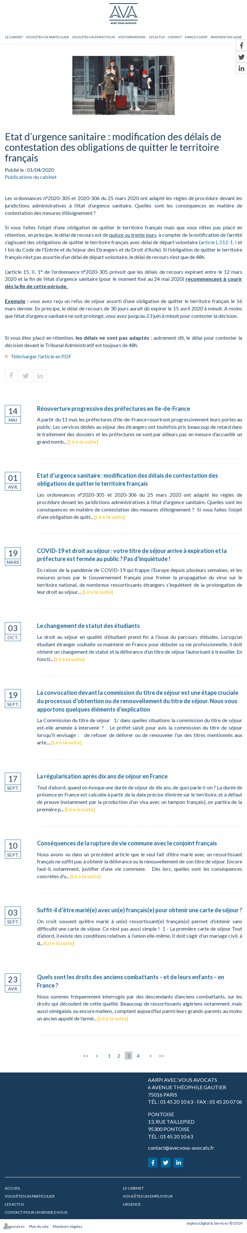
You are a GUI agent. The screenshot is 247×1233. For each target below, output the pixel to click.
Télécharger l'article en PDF (41, 356)
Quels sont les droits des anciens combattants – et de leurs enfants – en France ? (130, 981)
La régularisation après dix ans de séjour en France (102, 776)
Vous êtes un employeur (93, 37)
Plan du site (39, 1226)
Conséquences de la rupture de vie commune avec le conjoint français (127, 843)
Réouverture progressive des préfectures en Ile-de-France (113, 408)
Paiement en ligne (226, 37)
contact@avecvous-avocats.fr (181, 1148)
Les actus (157, 37)
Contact (175, 37)
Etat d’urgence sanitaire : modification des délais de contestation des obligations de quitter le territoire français (127, 479)
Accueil (13, 1188)
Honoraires (15, 1226)
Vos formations (131, 37)
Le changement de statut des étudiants (88, 625)
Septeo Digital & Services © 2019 (214, 1223)
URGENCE (132, 1204)
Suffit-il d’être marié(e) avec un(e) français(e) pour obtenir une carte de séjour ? (139, 910)
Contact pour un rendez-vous (36, 1212)
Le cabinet (14, 37)
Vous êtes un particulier (47, 37)
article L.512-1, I (219, 242)
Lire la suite (82, 441)
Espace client (196, 37)
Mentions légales (67, 1226)
